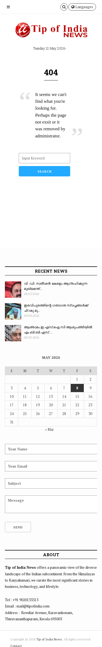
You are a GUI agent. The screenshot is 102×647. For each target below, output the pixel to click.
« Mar (49, 429)
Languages (82, 6)
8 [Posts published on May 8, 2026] (77, 388)
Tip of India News (49, 639)
